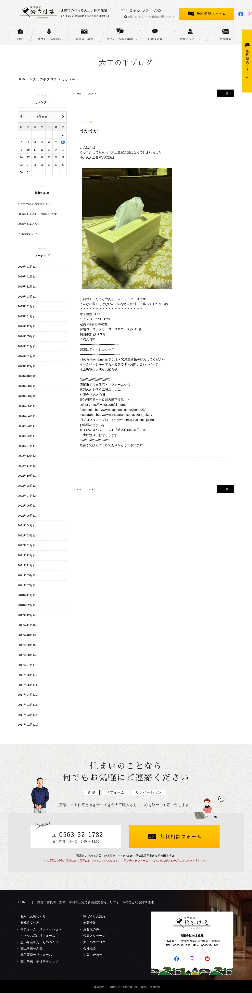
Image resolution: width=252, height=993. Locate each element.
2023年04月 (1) (27, 416)
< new (77, 93)
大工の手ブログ (94, 942)
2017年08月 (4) (27, 654)
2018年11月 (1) (27, 595)
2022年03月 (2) (27, 535)
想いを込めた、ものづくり (39, 942)
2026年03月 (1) (27, 266)
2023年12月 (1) (27, 366)
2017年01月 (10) (28, 724)
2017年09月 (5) (27, 644)
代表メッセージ (94, 935)
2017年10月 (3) (27, 635)
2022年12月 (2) (27, 455)
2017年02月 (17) (28, 714)
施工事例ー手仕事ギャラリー (40, 961)
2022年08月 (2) (27, 485)
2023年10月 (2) (27, 376)
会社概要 (89, 948)
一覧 (225, 93)
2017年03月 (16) (28, 704)
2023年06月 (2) (27, 396)
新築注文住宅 (29, 923)
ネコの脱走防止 (27, 233)
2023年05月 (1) (27, 406)
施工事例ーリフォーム (36, 954)
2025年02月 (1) (27, 306)
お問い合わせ (92, 954)
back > (91, 93)
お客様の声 (91, 929)
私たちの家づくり (33, 916)
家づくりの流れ (94, 916)
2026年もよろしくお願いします (37, 213)
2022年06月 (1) (27, 505)
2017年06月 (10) (28, 674)
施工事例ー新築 (31, 948)
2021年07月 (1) (27, 585)
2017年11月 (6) (27, 625)
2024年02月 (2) (27, 346)
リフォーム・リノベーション (40, 929)
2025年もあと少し (29, 223)
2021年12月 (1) (27, 555)
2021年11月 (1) (27, 565)
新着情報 (89, 923)
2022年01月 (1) (27, 545)
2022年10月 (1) (27, 475)
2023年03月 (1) (27, 425)
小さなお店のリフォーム (37, 935)
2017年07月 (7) (27, 665)
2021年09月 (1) (27, 575)
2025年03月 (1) (27, 296)
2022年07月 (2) (27, 495)
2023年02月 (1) (27, 435)
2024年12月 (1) (27, 326)
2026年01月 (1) (27, 276)
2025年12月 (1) (27, 286)
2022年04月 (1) (27, 525)
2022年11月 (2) (27, 465)
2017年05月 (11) (28, 684)
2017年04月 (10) (28, 694)
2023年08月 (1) (27, 386)
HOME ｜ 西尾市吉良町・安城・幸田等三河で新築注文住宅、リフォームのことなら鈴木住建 (86, 902)
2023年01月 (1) (27, 445)
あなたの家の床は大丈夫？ (34, 203)
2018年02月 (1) (27, 605)
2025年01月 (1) (27, 316)
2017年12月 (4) (27, 615)
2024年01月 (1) (27, 356)
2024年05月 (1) (27, 336)
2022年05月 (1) (27, 515)
